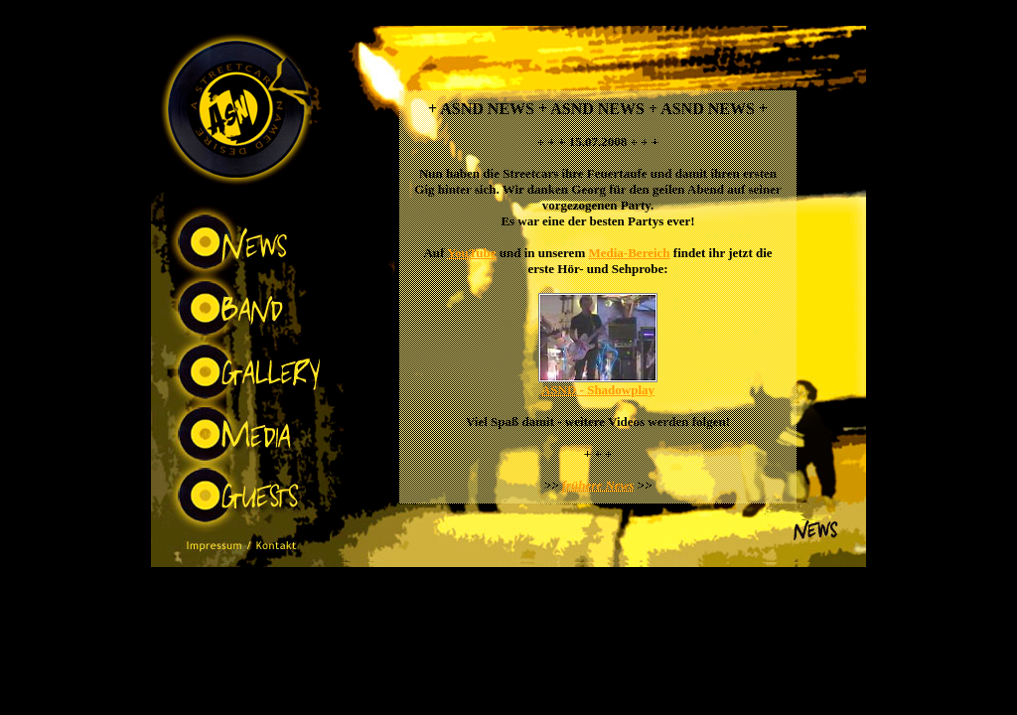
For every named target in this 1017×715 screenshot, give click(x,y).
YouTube (471, 252)
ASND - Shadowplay (597, 389)
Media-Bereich (628, 252)
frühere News (598, 485)
